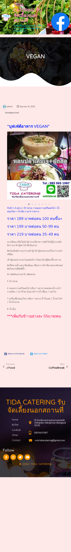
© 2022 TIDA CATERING (35, 464)
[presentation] (9, 167)
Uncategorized (12, 113)
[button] (29, 204)
